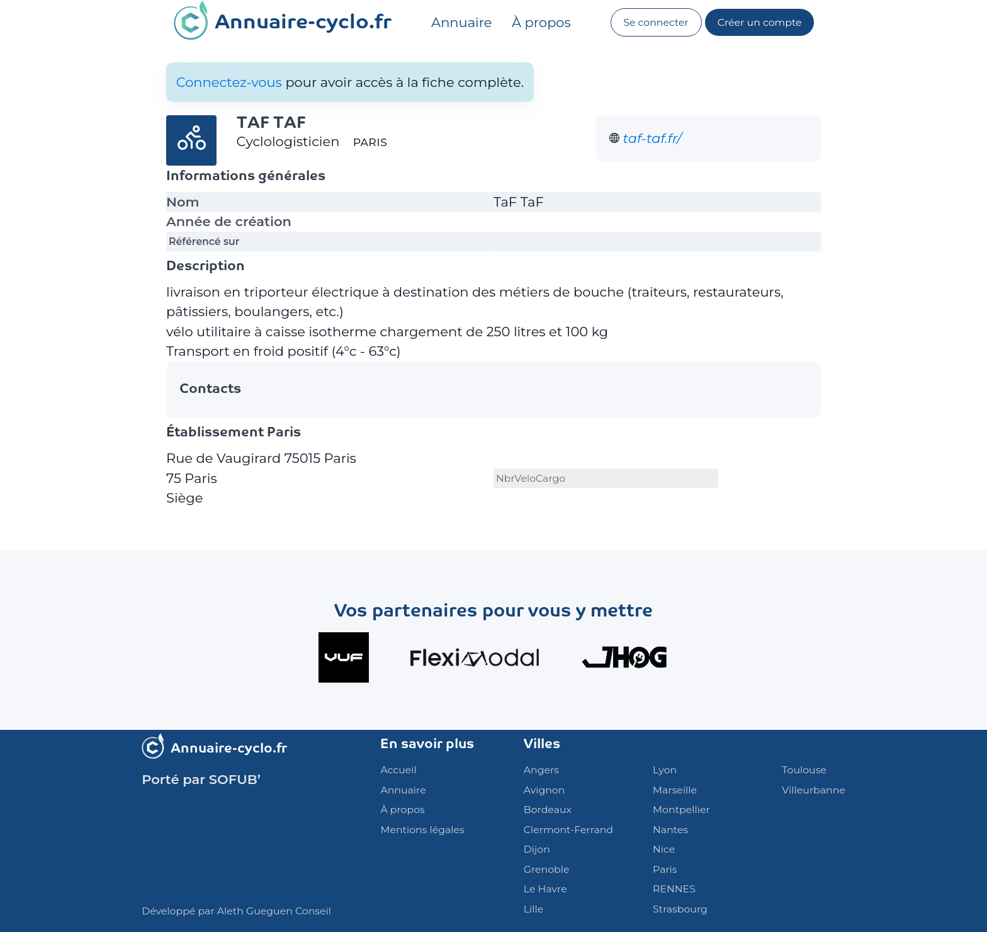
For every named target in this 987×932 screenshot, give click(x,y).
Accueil (398, 770)
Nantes (670, 830)
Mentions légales (422, 830)
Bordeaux (548, 810)
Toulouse (804, 770)
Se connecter (656, 22)
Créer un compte (760, 22)
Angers (541, 770)
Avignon (544, 790)
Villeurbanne (813, 790)
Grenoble (547, 869)
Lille (534, 909)
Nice (664, 849)
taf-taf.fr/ (652, 138)
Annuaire (461, 22)
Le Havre (545, 889)
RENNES (674, 889)
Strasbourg (680, 909)
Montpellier (681, 810)
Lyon (665, 770)
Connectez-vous (229, 82)
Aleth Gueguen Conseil (274, 911)
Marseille (675, 790)
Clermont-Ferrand (568, 830)
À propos (541, 22)
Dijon (537, 849)
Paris (665, 869)
